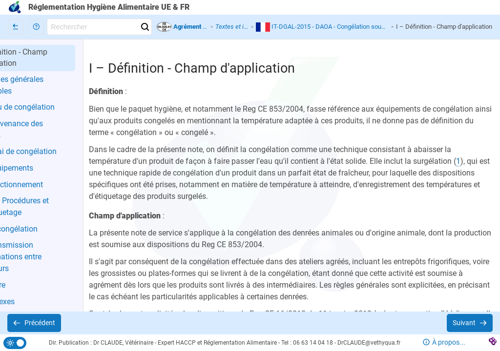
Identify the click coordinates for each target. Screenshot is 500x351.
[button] (36, 27)
